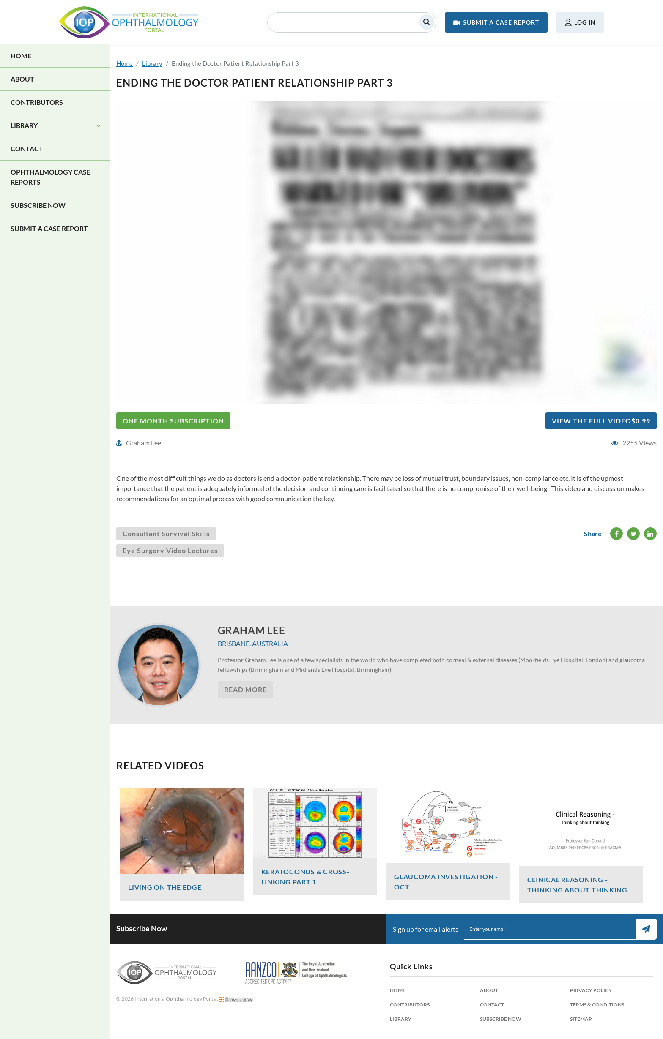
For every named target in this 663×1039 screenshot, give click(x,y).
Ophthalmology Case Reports (50, 177)
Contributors (37, 102)
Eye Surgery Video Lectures (170, 550)
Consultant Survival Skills (166, 533)
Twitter (633, 533)
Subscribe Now (38, 205)
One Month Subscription (173, 421)
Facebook (617, 533)
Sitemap (581, 1019)
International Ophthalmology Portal (128, 22)
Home (21, 56)
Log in (585, 22)
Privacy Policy (591, 990)
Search (426, 22)
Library (24, 125)
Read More (245, 689)
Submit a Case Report (501, 22)
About (22, 79)
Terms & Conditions (597, 1004)
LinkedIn (650, 533)
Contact (27, 149)
